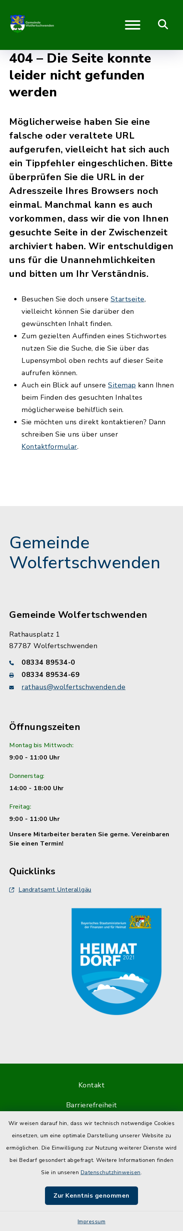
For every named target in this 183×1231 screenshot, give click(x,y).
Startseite (128, 299)
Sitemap (122, 385)
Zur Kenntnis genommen (91, 1195)
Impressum (92, 1221)
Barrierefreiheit (91, 1105)
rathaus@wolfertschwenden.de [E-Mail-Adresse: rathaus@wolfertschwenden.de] (74, 687)
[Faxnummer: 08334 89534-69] (91, 674)
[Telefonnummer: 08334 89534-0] (91, 662)
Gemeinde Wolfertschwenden (84, 553)
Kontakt (91, 1085)
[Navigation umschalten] (132, 25)
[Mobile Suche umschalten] (163, 25)
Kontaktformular (49, 446)
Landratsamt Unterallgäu (50, 889)
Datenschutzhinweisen (111, 1172)
